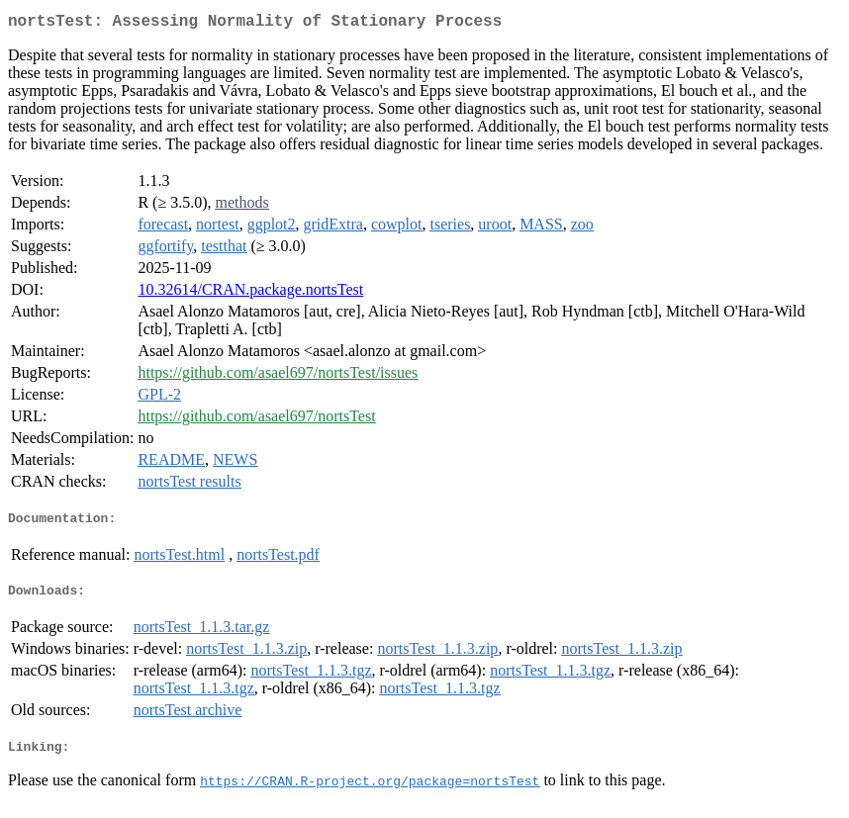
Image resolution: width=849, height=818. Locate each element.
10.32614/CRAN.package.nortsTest (250, 293)
